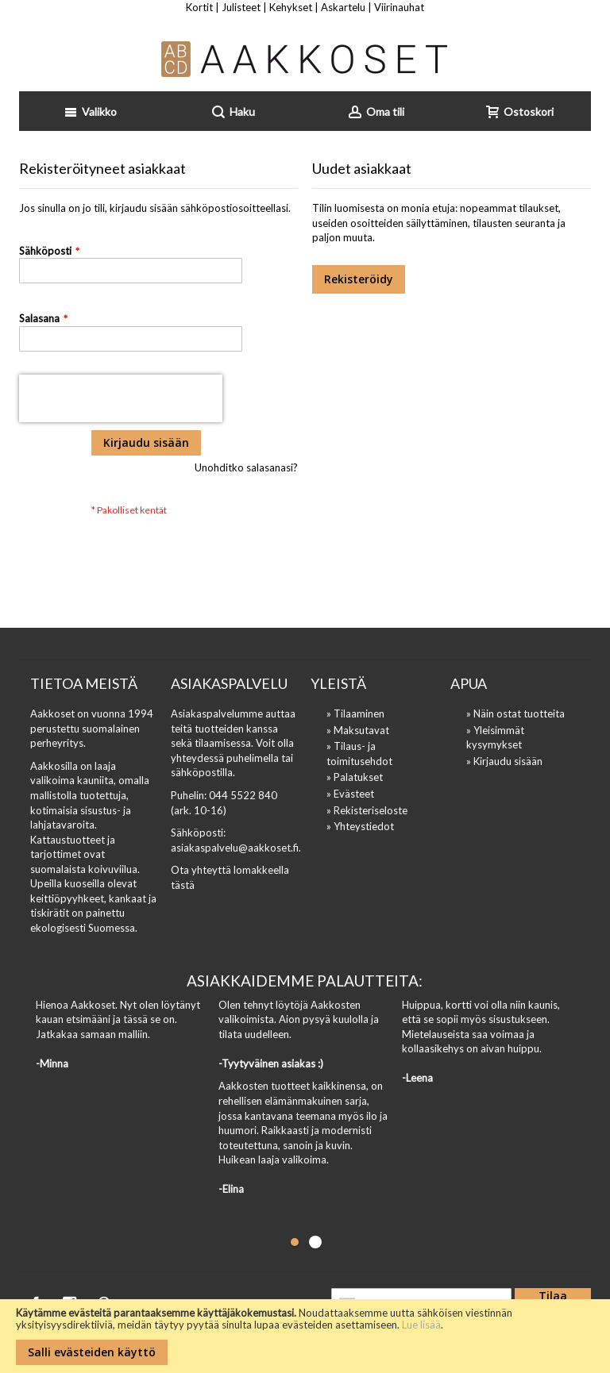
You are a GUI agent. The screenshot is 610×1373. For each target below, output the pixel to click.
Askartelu (343, 7)
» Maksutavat (357, 730)
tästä (183, 885)
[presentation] (120, 398)
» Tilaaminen (355, 713)
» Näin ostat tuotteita (515, 713)
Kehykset (290, 7)
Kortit (199, 7)
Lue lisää (421, 1324)
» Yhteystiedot (360, 826)
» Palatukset (354, 777)
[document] (305, 1336)
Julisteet (241, 7)
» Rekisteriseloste (366, 810)
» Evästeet (350, 793)
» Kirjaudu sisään (504, 761)
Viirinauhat (399, 7)
